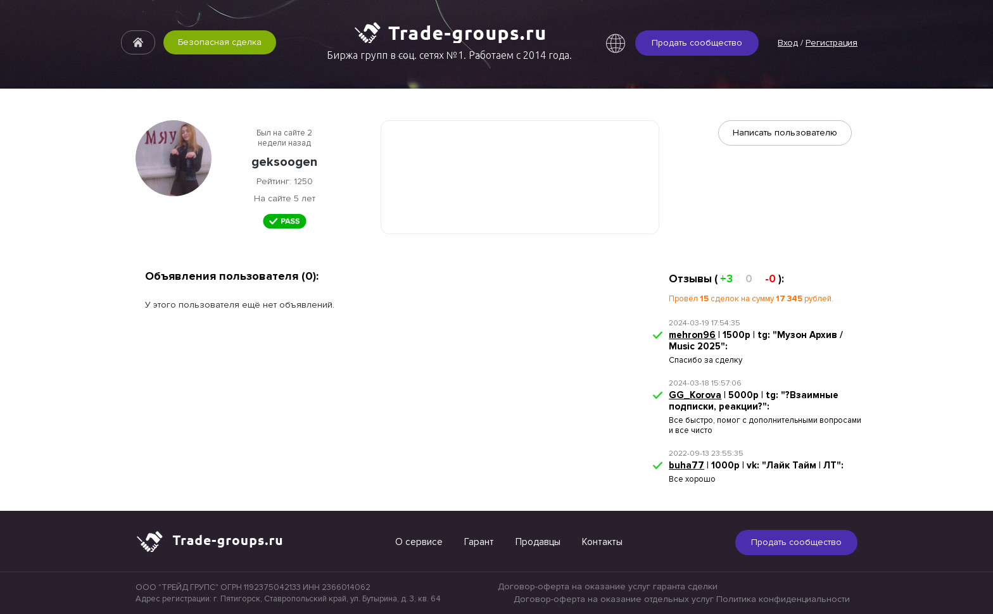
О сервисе (419, 542)
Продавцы (537, 542)
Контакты (602, 542)
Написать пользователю (785, 132)
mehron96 (692, 335)
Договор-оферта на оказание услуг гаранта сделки (608, 586)
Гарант (479, 542)
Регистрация (831, 42)
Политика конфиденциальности (783, 599)
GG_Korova (695, 395)
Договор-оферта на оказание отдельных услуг (614, 599)
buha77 (686, 465)
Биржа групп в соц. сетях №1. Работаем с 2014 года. (449, 55)
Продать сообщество (697, 42)
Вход (788, 42)
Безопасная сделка (220, 42)
